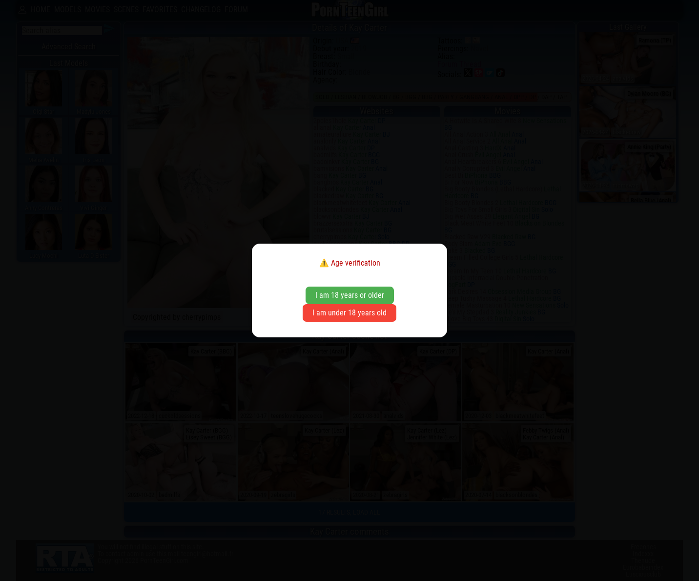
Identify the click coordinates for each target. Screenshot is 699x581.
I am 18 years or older (349, 295)
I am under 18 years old (349, 312)
